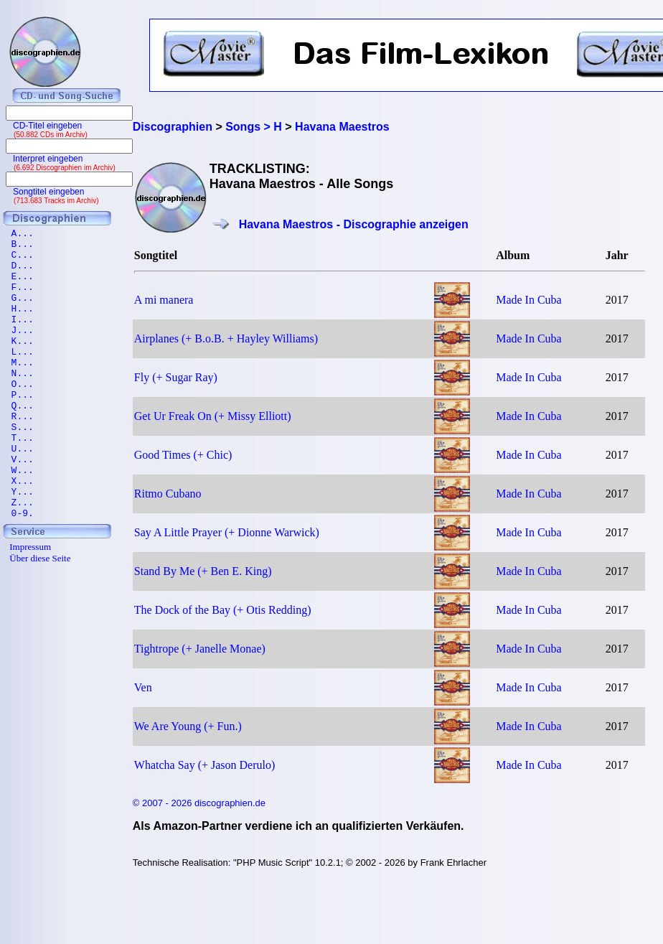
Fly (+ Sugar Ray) (175, 377)
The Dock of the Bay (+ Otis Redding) (222, 610)
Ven (143, 687)
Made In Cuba (529, 300)
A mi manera (164, 300)
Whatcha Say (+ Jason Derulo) (205, 765)
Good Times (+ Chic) (183, 455)
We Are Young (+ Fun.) (188, 726)
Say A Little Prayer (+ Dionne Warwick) (226, 532)
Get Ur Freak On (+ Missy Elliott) (212, 416)
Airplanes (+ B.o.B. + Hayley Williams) (226, 338)
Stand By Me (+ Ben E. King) (203, 571)
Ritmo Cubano (168, 493)
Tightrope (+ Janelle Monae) (199, 648)
